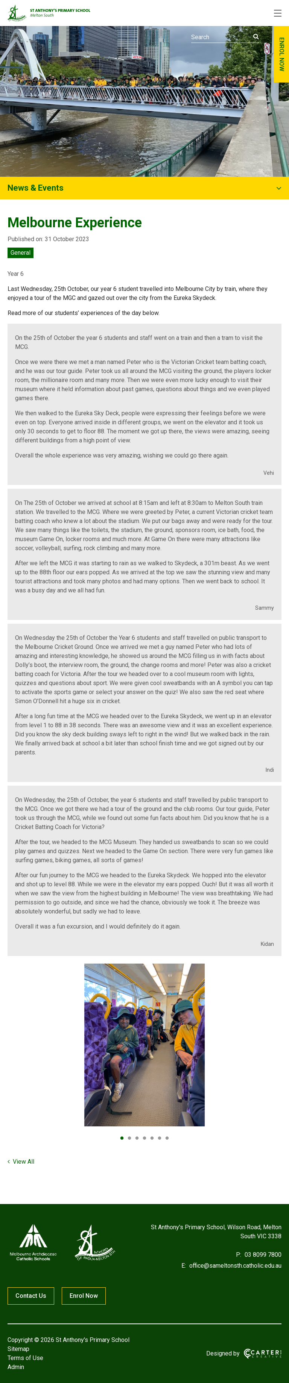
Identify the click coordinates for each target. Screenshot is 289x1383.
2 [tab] (129, 1138)
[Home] (62, 1260)
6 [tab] (159, 1138)
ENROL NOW (281, 54)
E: (183, 1265)
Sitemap (18, 1348)
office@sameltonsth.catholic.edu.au (234, 1265)
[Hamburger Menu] (277, 13)
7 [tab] (167, 1138)
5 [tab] (152, 1138)
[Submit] (256, 36)
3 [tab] (137, 1138)
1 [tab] (122, 1138)
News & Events (36, 188)
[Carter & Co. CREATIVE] (262, 1354)
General (20, 252)
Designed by (223, 1353)
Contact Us (30, 1295)
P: (238, 1254)
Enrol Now (84, 1295)
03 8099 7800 (262, 1254)
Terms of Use (25, 1358)
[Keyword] (225, 37)
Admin (16, 1367)
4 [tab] (144, 1138)
